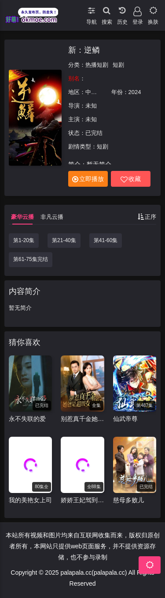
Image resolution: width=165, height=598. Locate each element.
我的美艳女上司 (30, 500)
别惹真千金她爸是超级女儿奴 (82, 418)
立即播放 (88, 179)
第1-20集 (23, 240)
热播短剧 (96, 65)
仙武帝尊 (125, 418)
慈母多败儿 (128, 500)
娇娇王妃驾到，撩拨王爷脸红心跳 (82, 500)
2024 (134, 92)
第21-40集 (64, 240)
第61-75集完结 (30, 259)
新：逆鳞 (84, 50)
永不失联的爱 (27, 418)
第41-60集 (106, 240)
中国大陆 (96, 92)
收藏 (131, 179)
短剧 (118, 65)
